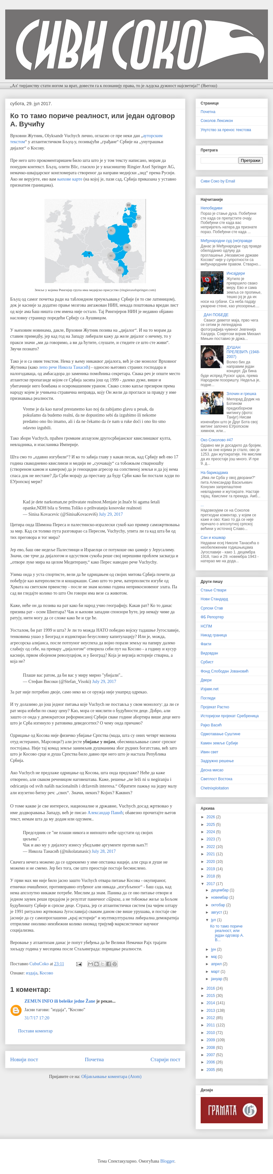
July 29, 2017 (111, 514)
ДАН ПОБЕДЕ (216, 315)
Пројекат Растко (215, 707)
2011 (211, 1025)
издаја (31, 973)
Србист (207, 662)
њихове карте (69, 179)
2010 (211, 1032)
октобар (218, 905)
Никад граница (214, 635)
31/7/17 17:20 (36, 1018)
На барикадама (214, 472)
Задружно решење (217, 761)
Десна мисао (212, 770)
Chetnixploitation (215, 788)
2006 (211, 1062)
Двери (206, 680)
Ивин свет (209, 752)
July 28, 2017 (104, 851)
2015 (211, 995)
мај (214, 956)
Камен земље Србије (219, 743)
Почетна (94, 1059)
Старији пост (165, 1059)
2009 (211, 1040)
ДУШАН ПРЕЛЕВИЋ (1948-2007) (243, 352)
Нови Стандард (214, 599)
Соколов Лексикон (217, 120)
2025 (211, 824)
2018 (211, 876)
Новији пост (24, 1059)
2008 (211, 1047)
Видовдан (209, 653)
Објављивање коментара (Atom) (111, 1076)
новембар (220, 897)
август (217, 912)
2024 (211, 832)
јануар (217, 979)
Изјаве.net (209, 689)
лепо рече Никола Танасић (64, 367)
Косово (46, 973)
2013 (211, 1010)
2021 (211, 854)
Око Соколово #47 (217, 440)
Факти (206, 644)
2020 (211, 861)
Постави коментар (35, 1031)
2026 (211, 817)
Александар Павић (105, 812)
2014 (211, 1003)
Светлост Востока (216, 779)
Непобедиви (211, 208)
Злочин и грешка (241, 394)
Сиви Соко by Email (218, 181)
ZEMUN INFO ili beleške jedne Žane (59, 1001)
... (202, 505)
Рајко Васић (211, 725)
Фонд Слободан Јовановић (225, 671)
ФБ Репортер (212, 617)
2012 (211, 1018)
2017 (211, 884)
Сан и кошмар (213, 537)
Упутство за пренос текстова (226, 130)
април (217, 964)
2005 (211, 1070)
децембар (220, 890)
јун (214, 949)
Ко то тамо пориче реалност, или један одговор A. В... (227, 933)
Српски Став (212, 608)
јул (214, 920)
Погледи (208, 698)
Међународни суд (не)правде (226, 241)
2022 (211, 847)
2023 (211, 839)
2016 (211, 988)
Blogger (167, 1161)
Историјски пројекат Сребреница (230, 716)
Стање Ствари (213, 590)
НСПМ (206, 626)
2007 (211, 1055)
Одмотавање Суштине (220, 734)
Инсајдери (236, 273)
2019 (211, 869)
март (216, 971)
